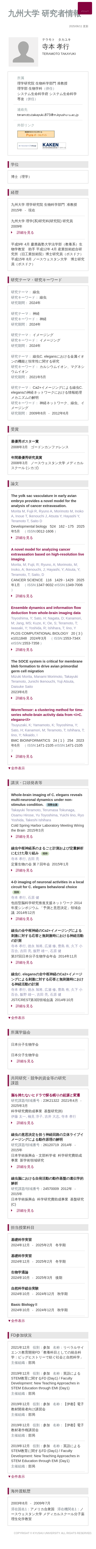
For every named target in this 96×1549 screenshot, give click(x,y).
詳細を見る (22, 232)
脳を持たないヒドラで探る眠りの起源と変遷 (45, 1095)
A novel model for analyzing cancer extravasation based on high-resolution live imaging (47, 554)
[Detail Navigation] (85, 8)
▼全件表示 (16, 768)
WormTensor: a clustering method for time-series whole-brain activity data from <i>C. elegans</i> (47, 715)
